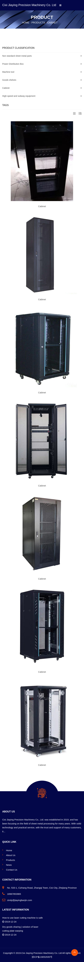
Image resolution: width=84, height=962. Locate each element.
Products (38, 22)
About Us (10, 855)
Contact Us (11, 869)
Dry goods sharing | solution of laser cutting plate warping (20, 929)
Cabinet (52, 22)
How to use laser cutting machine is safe (22, 917)
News (9, 865)
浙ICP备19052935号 (42, 957)
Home (25, 22)
